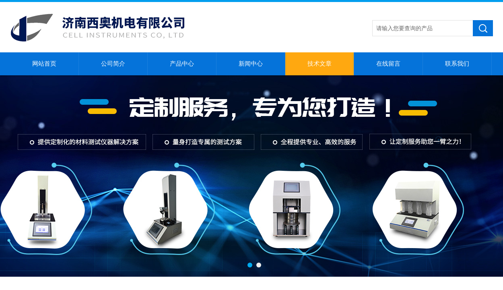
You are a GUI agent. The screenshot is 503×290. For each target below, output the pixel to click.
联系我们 (457, 63)
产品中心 (182, 63)
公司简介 (113, 63)
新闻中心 (251, 63)
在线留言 (388, 63)
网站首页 (44, 63)
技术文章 (319, 63)
